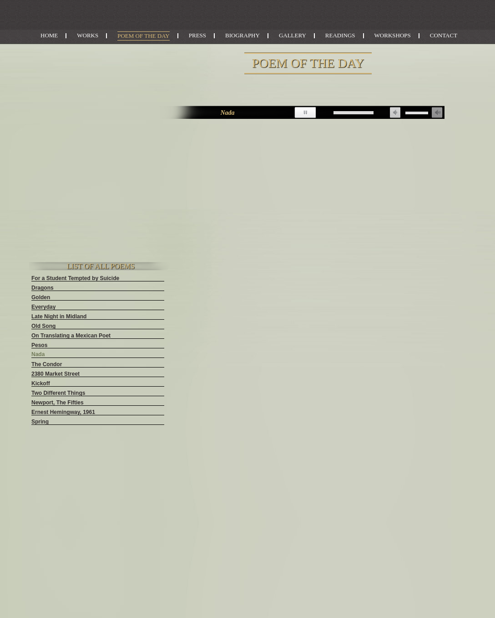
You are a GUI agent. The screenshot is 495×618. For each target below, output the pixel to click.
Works (87, 35)
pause (305, 112)
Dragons (42, 288)
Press (197, 35)
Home (49, 35)
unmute (394, 112)
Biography (242, 35)
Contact (443, 35)
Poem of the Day (143, 35)
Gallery (292, 35)
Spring (40, 422)
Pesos (39, 345)
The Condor (46, 364)
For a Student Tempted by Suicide (75, 278)
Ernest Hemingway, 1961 (63, 412)
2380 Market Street (55, 374)
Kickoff (40, 383)
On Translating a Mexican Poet (71, 335)
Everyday (43, 307)
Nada (38, 354)
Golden (40, 297)
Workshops (392, 35)
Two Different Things (58, 393)
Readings (340, 35)
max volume (437, 112)
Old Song (43, 326)
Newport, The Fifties (57, 402)
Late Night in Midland (58, 316)
